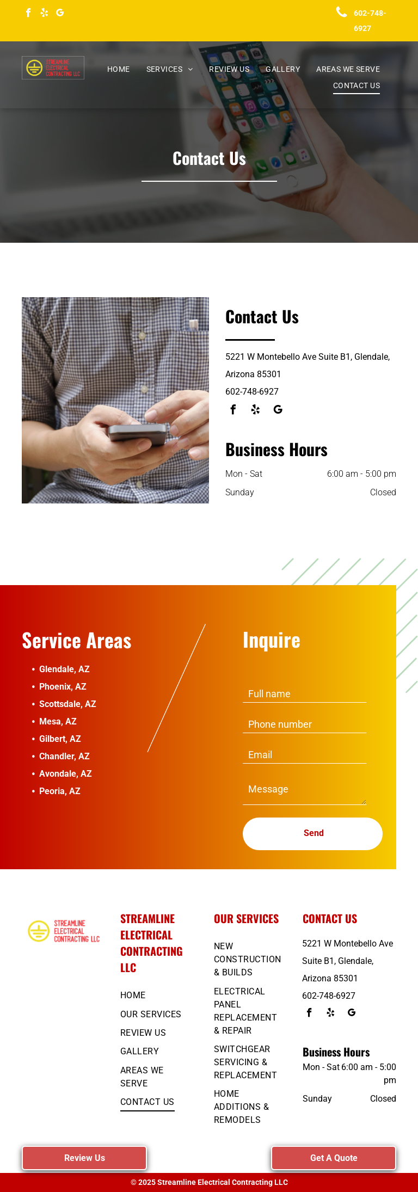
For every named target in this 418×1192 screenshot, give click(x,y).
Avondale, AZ (65, 774)
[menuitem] (118, 69)
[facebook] (28, 14)
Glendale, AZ (64, 669)
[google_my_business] (60, 14)
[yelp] (44, 14)
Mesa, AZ (58, 721)
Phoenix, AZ (63, 686)
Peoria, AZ (60, 791)
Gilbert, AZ (60, 739)
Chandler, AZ (64, 756)
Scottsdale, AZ (67, 704)
